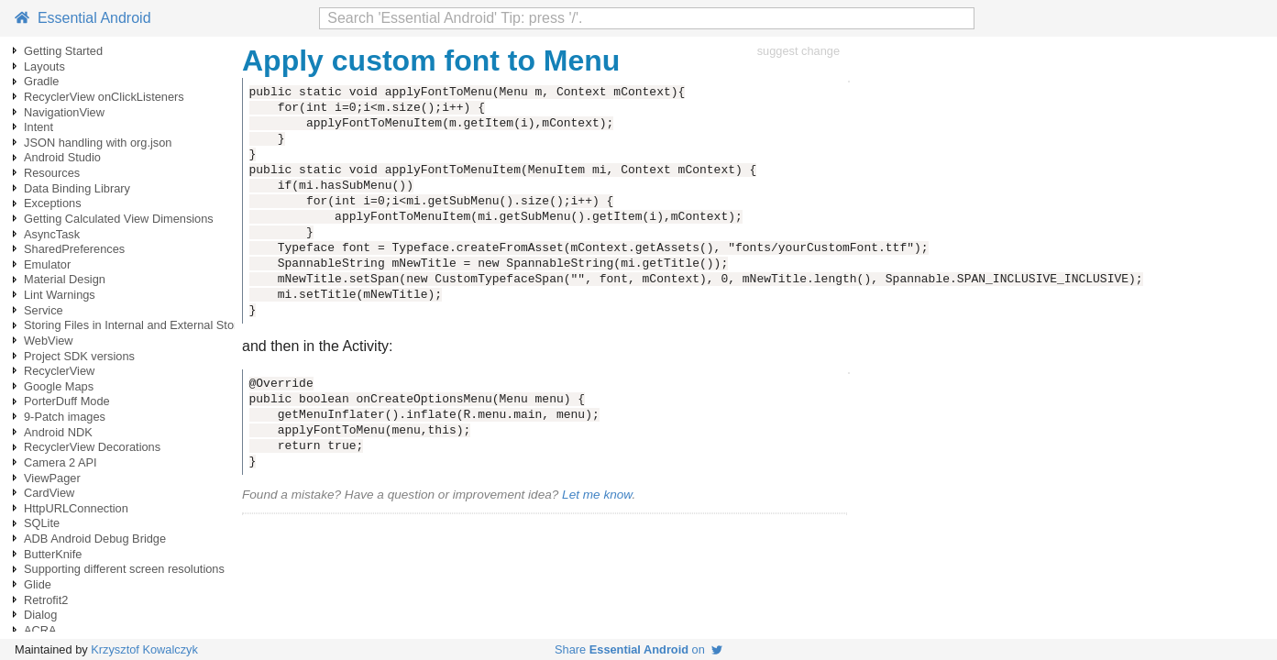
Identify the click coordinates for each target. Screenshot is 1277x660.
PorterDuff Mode (67, 401)
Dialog (40, 615)
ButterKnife (53, 554)
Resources (52, 173)
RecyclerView (59, 371)
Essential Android (83, 18)
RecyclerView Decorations (92, 447)
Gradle (41, 81)
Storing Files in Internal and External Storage (141, 325)
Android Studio (62, 157)
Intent (38, 127)
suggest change (798, 51)
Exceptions (53, 203)
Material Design (64, 279)
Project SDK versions (79, 356)
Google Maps (59, 386)
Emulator (47, 264)
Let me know (597, 494)
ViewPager (52, 478)
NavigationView (64, 112)
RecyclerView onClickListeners (104, 97)
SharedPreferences (74, 249)
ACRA (40, 630)
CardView (49, 493)
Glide (37, 584)
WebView (48, 340)
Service (43, 310)
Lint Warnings (59, 295)
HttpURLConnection (76, 508)
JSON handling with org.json (97, 142)
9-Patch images (64, 417)
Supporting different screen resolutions (124, 569)
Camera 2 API (60, 462)
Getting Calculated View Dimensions (119, 219)
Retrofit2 (46, 600)
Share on (638, 649)
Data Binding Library (77, 188)
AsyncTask (52, 234)
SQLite (42, 523)
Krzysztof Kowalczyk (144, 649)
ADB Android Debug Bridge (95, 538)
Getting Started (63, 51)
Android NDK (58, 432)
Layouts (44, 66)
